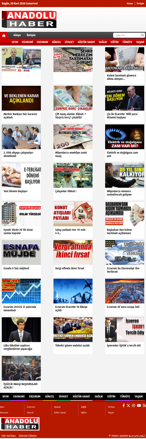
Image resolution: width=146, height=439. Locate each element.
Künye (130, 3)
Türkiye (127, 42)
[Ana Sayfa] (4, 36)
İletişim (140, 3)
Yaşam (140, 42)
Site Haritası (8, 435)
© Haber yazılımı (127, 435)
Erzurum (42, 42)
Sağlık (103, 42)
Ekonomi (27, 42)
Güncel (56, 42)
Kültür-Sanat (86, 42)
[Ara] (142, 35)
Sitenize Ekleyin (28, 435)
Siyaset (69, 42)
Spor (15, 42)
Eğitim (115, 42)
